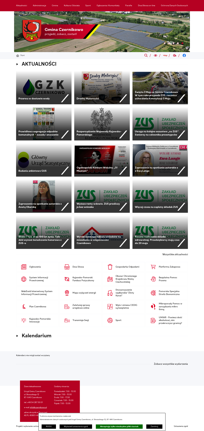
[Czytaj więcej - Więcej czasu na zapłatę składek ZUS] (160, 196)
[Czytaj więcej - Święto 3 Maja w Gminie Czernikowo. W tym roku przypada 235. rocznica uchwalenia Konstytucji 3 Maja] (160, 87)
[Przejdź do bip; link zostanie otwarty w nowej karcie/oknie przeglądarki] (165, 55)
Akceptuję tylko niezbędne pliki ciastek (119, 427)
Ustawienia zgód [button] (181, 426)
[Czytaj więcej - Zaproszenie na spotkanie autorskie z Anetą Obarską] (44, 196)
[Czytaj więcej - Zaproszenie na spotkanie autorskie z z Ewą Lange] (160, 160)
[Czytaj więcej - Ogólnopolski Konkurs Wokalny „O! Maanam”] (102, 160)
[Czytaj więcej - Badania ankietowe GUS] (44, 160)
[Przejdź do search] (146, 55)
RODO (49, 427)
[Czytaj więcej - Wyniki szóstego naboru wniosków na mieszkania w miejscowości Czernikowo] (102, 232)
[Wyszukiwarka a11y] (155, 55)
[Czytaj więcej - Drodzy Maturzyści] (102, 87)
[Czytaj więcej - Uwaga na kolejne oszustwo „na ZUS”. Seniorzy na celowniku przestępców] (160, 123)
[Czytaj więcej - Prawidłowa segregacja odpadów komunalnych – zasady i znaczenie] (44, 123)
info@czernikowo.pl (38, 408)
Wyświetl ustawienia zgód (76, 427)
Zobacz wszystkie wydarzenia (171, 364)
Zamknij (154, 427)
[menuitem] (21, 5)
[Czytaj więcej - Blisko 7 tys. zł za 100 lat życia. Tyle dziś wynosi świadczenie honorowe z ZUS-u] (44, 232)
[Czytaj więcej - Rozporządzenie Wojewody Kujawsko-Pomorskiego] (102, 123)
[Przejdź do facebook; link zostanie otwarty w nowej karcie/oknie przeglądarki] (184, 55)
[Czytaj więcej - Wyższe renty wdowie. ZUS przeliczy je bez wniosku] (102, 196)
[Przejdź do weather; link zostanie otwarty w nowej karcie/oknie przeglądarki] (174, 55)
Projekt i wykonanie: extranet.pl (29, 426)
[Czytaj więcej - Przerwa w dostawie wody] (44, 87)
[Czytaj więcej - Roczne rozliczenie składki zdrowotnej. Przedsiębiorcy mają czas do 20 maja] (160, 232)
